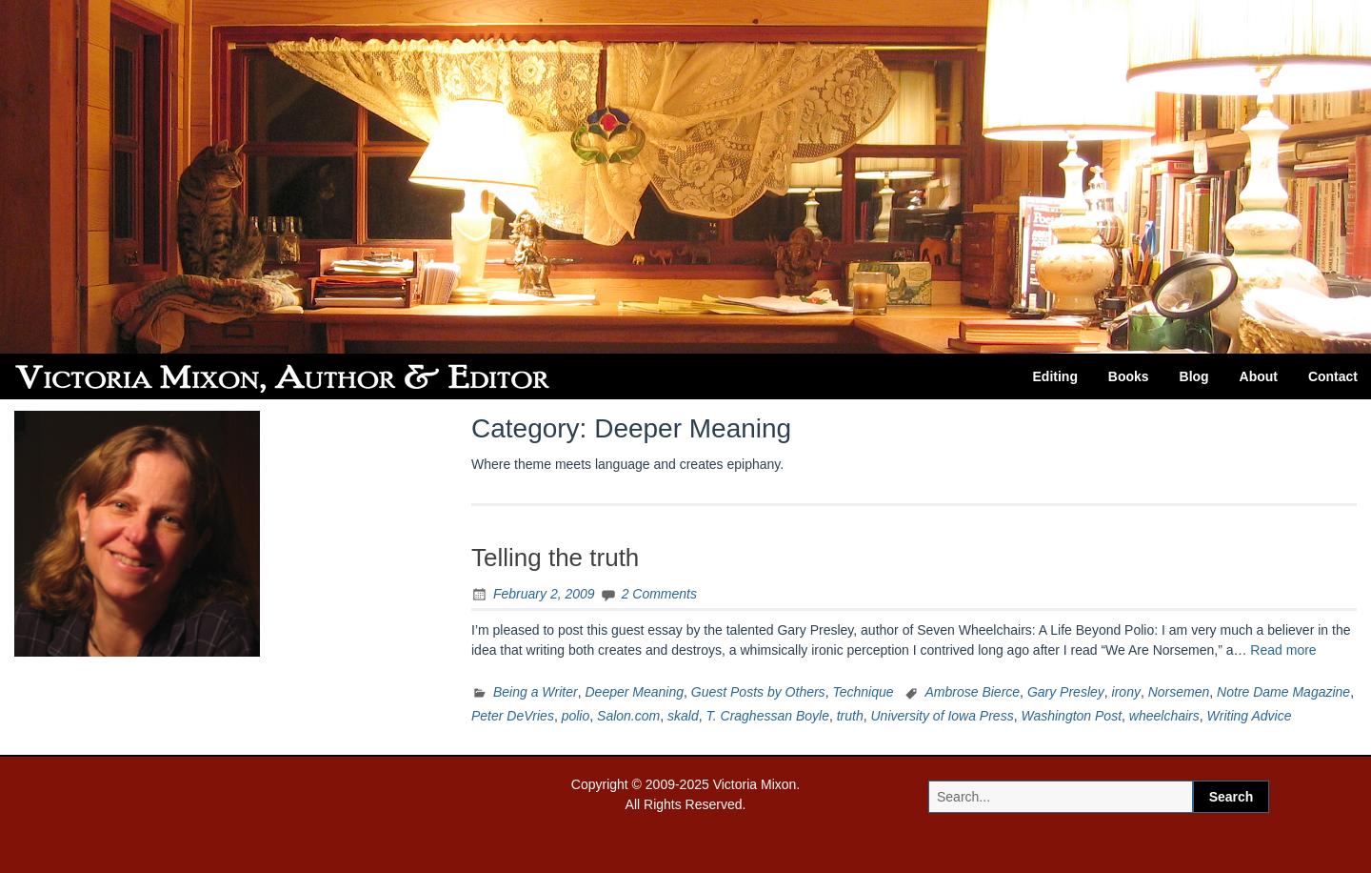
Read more (1283, 650)
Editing (1055, 376)
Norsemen (1179, 692)
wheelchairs (1164, 715)
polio (576, 715)
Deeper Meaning (634, 692)
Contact (1333, 376)
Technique (862, 692)
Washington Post (1071, 715)
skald (683, 715)
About (1259, 376)
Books (1128, 376)
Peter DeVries (512, 715)
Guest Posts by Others (758, 692)
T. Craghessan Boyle (766, 715)
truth (850, 715)
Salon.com (628, 715)
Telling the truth (555, 557)
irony (1126, 692)
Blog (1194, 376)
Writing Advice (1249, 715)
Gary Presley (1065, 692)
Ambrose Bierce (973, 692)
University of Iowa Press (942, 715)
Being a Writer (535, 692)
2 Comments (659, 593)
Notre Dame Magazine (1283, 692)
